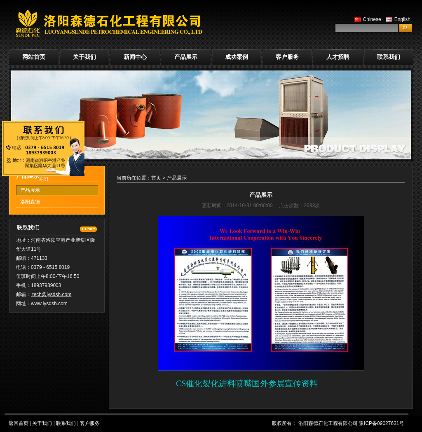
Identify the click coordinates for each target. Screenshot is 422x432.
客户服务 (287, 57)
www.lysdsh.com (49, 303)
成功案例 (236, 57)
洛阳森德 (30, 202)
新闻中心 (135, 57)
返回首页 (18, 423)
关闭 (43, 179)
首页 (156, 178)
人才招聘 (337, 57)
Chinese (366, 19)
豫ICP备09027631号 (381, 423)
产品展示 (185, 57)
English (397, 19)
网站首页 (33, 57)
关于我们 (84, 57)
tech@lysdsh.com (51, 294)
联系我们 (388, 57)
